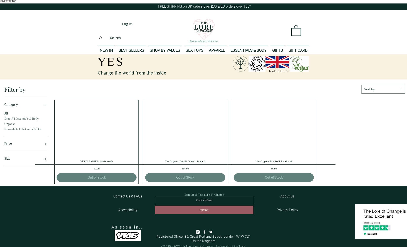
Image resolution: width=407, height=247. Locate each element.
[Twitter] (211, 232)
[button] (296, 30)
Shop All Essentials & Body (21, 118)
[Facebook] (204, 232)
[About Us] (287, 196)
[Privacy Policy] (287, 210)
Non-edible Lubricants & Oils (22, 129)
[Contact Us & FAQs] (127, 196)
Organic (9, 123)
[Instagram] (198, 232)
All (6, 113)
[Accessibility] (127, 210)
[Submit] (204, 210)
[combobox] (383, 89)
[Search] (115, 38)
